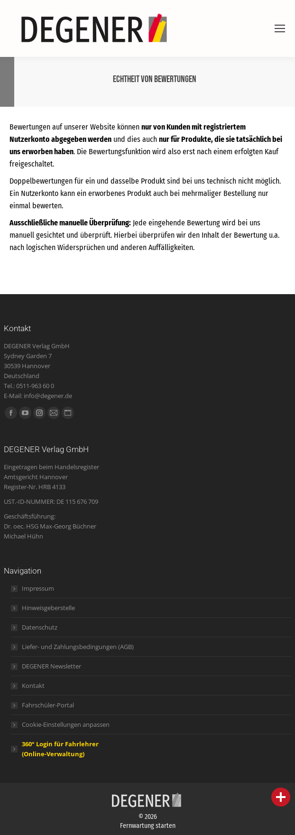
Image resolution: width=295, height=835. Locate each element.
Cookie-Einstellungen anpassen (66, 724)
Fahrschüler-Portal (48, 705)
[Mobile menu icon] (280, 28)
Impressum (38, 588)
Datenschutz (39, 627)
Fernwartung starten (147, 826)
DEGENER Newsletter (51, 666)
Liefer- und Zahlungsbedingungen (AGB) (78, 646)
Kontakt (33, 685)
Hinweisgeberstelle (48, 607)
